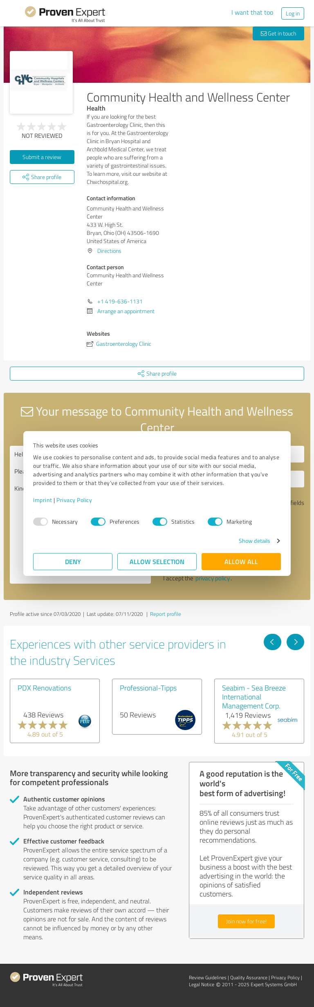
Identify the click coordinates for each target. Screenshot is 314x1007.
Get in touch (278, 33)
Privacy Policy (74, 500)
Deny (73, 561)
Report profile (165, 613)
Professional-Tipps (148, 688)
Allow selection (157, 561)
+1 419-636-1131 (120, 301)
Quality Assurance (248, 977)
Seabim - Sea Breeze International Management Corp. (254, 696)
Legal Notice (201, 984)
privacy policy (212, 578)
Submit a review (41, 157)
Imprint (42, 500)
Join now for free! (246, 921)
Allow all (241, 561)
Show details (254, 540)
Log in (293, 13)
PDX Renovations (44, 688)
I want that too (252, 12)
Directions (109, 251)
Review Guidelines (208, 977)
